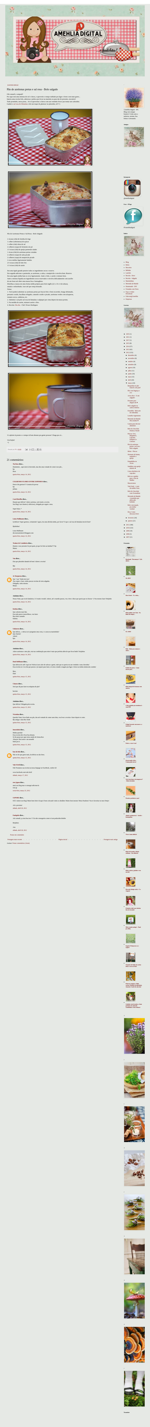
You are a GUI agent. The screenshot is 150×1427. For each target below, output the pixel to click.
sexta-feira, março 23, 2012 (21, 791)
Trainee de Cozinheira (20, 543)
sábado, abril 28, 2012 (20, 808)
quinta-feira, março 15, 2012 (22, 676)
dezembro (131, 355)
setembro (131, 364)
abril (129, 380)
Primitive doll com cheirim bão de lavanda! (133, 909)
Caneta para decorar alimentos (134, 425)
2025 (128, 334)
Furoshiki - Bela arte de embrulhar (134, 412)
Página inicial (63, 839)
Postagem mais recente (15, 839)
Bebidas (128, 270)
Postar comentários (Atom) (21, 843)
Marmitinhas (130, 281)
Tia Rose (16, 464)
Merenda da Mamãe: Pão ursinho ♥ (134, 420)
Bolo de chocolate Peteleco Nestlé (133, 429)
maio (130, 377)
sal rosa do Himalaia (21, 104)
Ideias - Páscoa (132, 451)
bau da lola (16, 752)
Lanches (128, 273)
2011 (128, 525)
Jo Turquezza (17, 576)
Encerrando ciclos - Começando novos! (131, 761)
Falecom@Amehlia (132, 296)
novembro (131, 358)
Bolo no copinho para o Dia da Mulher (133, 478)
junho (130, 374)
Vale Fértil (16, 765)
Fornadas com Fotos (132, 289)
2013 (128, 349)
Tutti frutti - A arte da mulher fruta (133, 487)
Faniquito (16, 815)
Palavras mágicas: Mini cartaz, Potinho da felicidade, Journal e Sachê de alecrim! (134, 985)
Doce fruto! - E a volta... (132, 595)
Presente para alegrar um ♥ (133, 401)
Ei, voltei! (128, 631)
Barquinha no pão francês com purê (134, 387)
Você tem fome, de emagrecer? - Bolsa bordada (134, 780)
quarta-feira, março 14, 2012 (22, 474)
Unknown (16, 629)
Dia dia (18, 305)
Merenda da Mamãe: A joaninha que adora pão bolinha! (134, 499)
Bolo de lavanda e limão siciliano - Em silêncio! (132, 852)
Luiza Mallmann (18, 519)
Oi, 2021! (128, 578)
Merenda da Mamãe (132, 284)
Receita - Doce (130, 276)
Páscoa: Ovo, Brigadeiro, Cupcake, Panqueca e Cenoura (132, 437)
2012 (128, 352)
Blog (127, 262)
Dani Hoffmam (18, 662)
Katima (15, 609)
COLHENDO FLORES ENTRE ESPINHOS (28, 481)
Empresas (129, 299)
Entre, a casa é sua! (131, 743)
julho (130, 371)
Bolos (127, 265)
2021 (128, 337)
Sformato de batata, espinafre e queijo (134, 456)
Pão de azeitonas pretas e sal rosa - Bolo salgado (134, 446)
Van (14, 558)
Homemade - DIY (131, 286)
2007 (128, 537)
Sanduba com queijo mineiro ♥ (134, 467)
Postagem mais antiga (111, 839)
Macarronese (132, 483)
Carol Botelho (17, 499)
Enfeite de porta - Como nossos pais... (132, 668)
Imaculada (16, 730)
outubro (130, 361)
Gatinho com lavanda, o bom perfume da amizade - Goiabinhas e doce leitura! (134, 1005)
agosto (130, 367)
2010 (128, 528)
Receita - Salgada (131, 278)
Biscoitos (129, 267)
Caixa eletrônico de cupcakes (134, 472)
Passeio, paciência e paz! (132, 798)
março (130, 383)
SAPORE (16, 798)
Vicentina (16, 714)
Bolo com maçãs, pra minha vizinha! (133, 507)
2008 (128, 534)
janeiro (130, 521)
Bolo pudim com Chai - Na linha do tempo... (133, 613)
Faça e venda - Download (130, 293)
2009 (128, 531)
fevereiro (131, 518)
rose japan (16, 782)
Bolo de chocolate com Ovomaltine (134, 492)
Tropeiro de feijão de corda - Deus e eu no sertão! (134, 965)
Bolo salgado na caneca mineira (133, 407)
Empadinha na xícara (132, 462)
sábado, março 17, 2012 (20, 775)
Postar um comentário (17, 835)
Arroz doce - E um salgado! (133, 396)
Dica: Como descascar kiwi (133, 513)
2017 (128, 340)
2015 (128, 343)
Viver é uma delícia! (131, 834)
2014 (128, 346)
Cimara (15, 684)
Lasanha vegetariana (134, 416)
